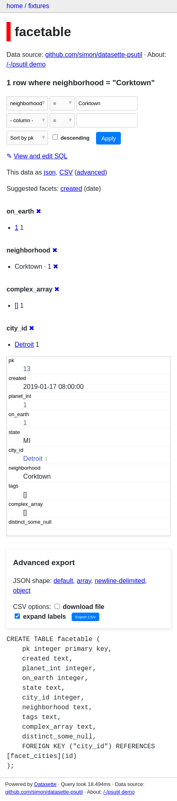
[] (16, 305)
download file (80, 606)
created (71, 188)
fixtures (38, 5)
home (15, 5)
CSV (66, 172)
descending (71, 138)
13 (27, 368)
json (50, 172)
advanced (91, 172)
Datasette (45, 784)
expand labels (40, 616)
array (84, 580)
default (63, 580)
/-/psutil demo (26, 64)
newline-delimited (120, 580)
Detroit (24, 344)
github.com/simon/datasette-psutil (93, 54)
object (22, 590)
